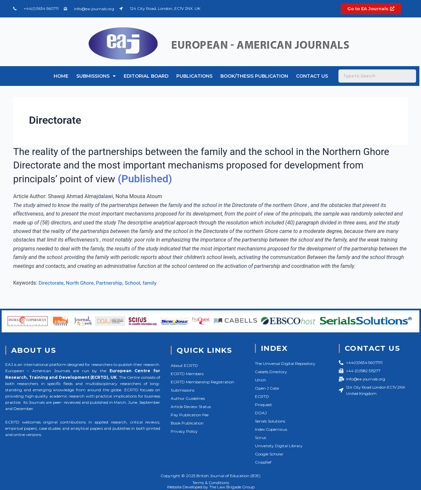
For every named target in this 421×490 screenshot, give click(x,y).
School (135, 283)
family (152, 283)
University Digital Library (279, 445)
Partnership (111, 283)
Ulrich (260, 379)
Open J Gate (267, 388)
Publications (194, 76)
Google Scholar (269, 453)
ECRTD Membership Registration (202, 381)
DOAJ (261, 412)
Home (61, 76)
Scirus (260, 437)
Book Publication (187, 423)
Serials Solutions (270, 421)
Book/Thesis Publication (254, 76)
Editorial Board (146, 76)
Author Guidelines (188, 398)
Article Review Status (191, 406)
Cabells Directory (271, 371)
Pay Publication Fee (190, 414)
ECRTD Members (187, 373)
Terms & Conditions (210, 482)
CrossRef (263, 462)
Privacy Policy (184, 431)
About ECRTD (184, 365)
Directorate (51, 283)
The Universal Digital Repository (285, 363)
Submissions (96, 76)
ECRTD (262, 396)
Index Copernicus (271, 429)
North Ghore (81, 283)
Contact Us (312, 76)
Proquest (263, 404)
